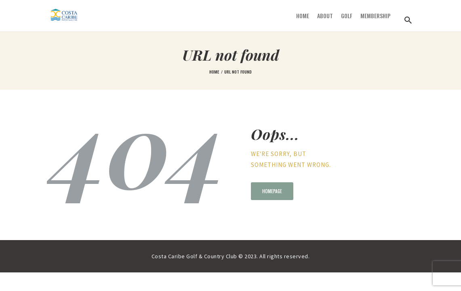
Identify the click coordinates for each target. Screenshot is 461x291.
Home (214, 71)
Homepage (272, 191)
